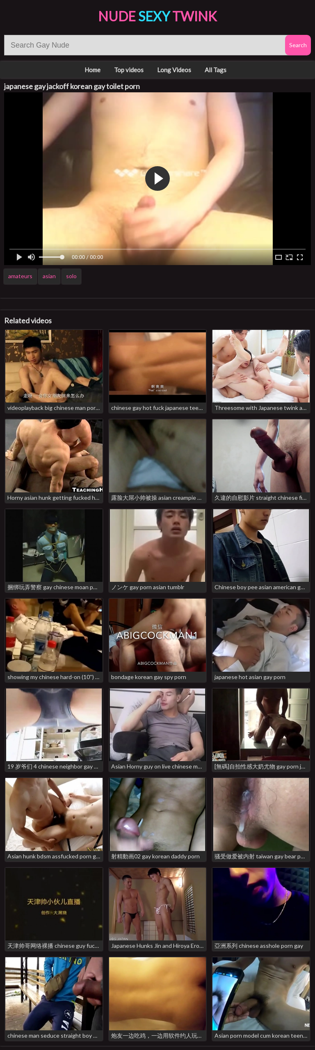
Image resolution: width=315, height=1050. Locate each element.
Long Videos (174, 69)
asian (49, 275)
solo (71, 275)
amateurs (20, 275)
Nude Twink (157, 16)
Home (92, 69)
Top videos (129, 69)
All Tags (215, 69)
